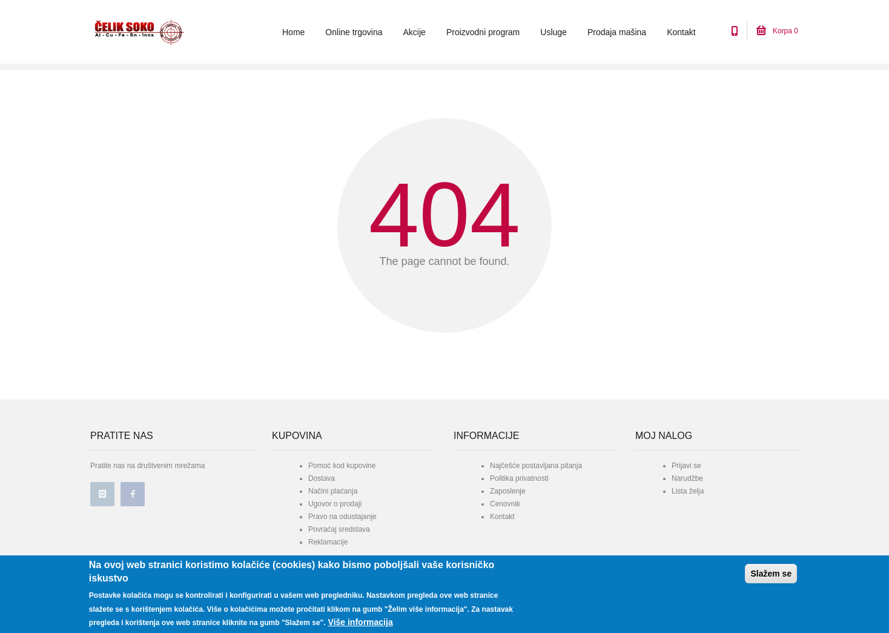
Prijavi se (686, 465)
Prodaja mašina (616, 32)
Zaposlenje (508, 491)
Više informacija (360, 622)
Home (293, 32)
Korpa (777, 31)
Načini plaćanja (332, 491)
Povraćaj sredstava (339, 529)
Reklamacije (328, 542)
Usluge (553, 32)
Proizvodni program (483, 32)
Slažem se (771, 573)
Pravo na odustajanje (342, 516)
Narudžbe (687, 478)
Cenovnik (505, 504)
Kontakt (681, 32)
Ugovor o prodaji (335, 504)
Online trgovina (353, 32)
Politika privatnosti (519, 478)
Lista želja (688, 491)
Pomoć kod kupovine (341, 465)
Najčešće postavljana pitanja (536, 465)
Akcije (414, 32)
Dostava (321, 478)
